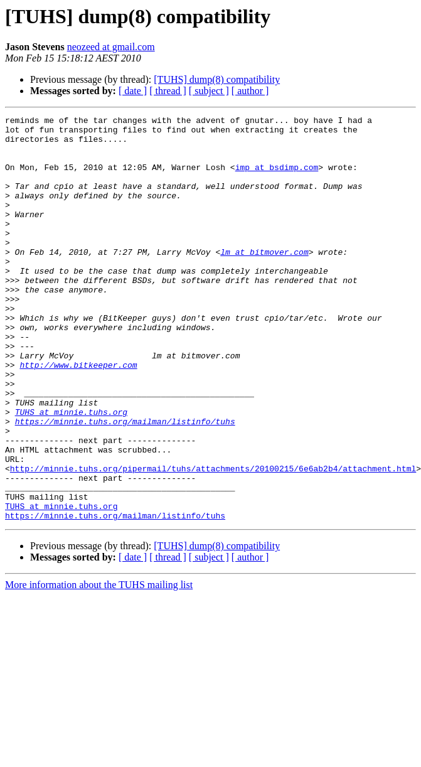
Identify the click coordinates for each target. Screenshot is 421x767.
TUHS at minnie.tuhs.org (71, 472)
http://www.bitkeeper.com (78, 415)
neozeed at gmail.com (111, 46)
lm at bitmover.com (264, 280)
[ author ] (250, 90)
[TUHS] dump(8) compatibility (217, 79)
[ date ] (133, 90)
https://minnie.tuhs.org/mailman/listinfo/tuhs (125, 483)
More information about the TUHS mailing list (99, 665)
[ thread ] (167, 90)
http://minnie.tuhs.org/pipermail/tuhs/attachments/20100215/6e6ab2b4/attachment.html (213, 539)
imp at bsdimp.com (277, 178)
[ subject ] (209, 90)
